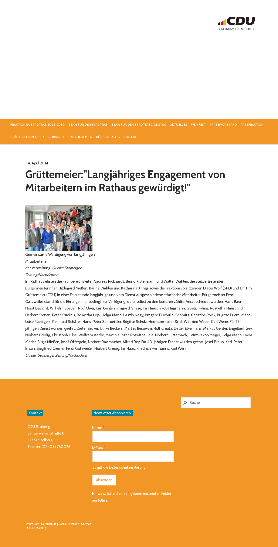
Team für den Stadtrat (88, 125)
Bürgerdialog (108, 137)
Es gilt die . (119, 467)
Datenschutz (49, 523)
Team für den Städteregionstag (139, 125)
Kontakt (131, 137)
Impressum (32, 523)
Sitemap (86, 523)
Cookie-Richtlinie (68, 523)
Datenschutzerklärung (127, 467)
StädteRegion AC (24, 137)
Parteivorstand (223, 125)
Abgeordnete (54, 137)
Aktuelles (178, 125)
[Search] (216, 402)
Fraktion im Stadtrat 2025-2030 (37, 125)
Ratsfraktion (252, 125)
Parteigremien (80, 137)
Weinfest (198, 125)
